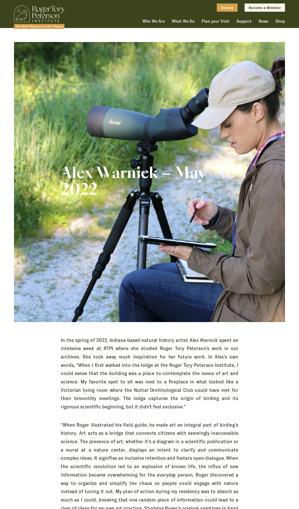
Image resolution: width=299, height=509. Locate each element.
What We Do (183, 21)
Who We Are (153, 21)
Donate (227, 8)
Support (244, 21)
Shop (280, 21)
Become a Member (265, 8)
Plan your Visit (215, 21)
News (264, 21)
